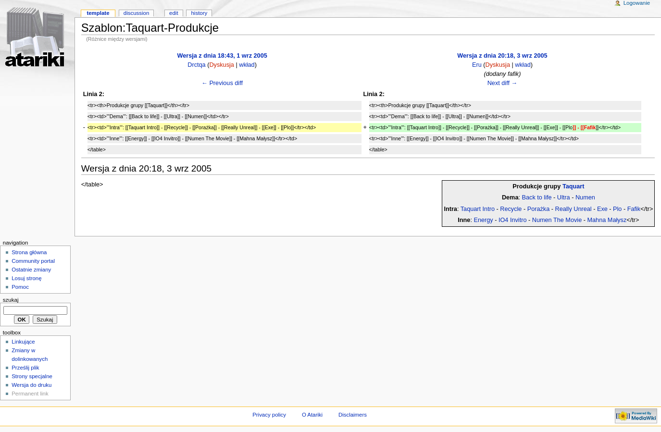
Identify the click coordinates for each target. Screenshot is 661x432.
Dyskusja (221, 65)
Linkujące (23, 342)
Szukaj (11, 300)
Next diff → (502, 83)
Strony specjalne (32, 376)
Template (98, 13)
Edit (173, 13)
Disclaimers (352, 415)
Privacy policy (269, 415)
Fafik (634, 209)
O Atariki (312, 415)
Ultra (563, 197)
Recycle (511, 209)
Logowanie (637, 3)
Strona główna (29, 252)
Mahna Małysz (607, 220)
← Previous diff (222, 83)
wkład (246, 65)
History (199, 13)
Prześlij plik (25, 367)
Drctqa (196, 65)
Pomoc (20, 287)
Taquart (573, 186)
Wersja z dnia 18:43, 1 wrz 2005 (222, 55)
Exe (602, 209)
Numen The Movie (557, 220)
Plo (617, 209)
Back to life (537, 197)
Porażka (538, 209)
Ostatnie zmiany (31, 269)
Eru (477, 65)
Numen (585, 197)
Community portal (33, 261)
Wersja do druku (31, 385)
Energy (483, 220)
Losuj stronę (26, 278)
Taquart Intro (478, 209)
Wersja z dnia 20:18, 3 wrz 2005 (502, 55)
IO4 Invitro (513, 220)
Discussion (136, 13)
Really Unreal (573, 209)
